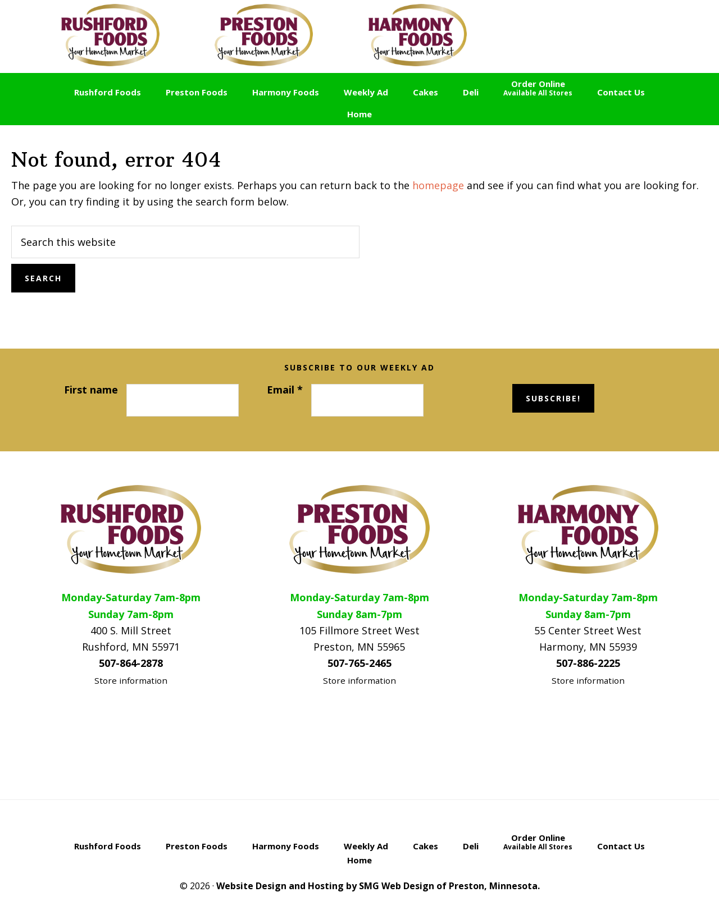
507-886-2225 (588, 663)
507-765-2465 (359, 663)
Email (285, 389)
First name (91, 389)
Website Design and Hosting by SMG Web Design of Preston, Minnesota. (378, 886)
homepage (438, 185)
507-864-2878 (131, 663)
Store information (130, 680)
